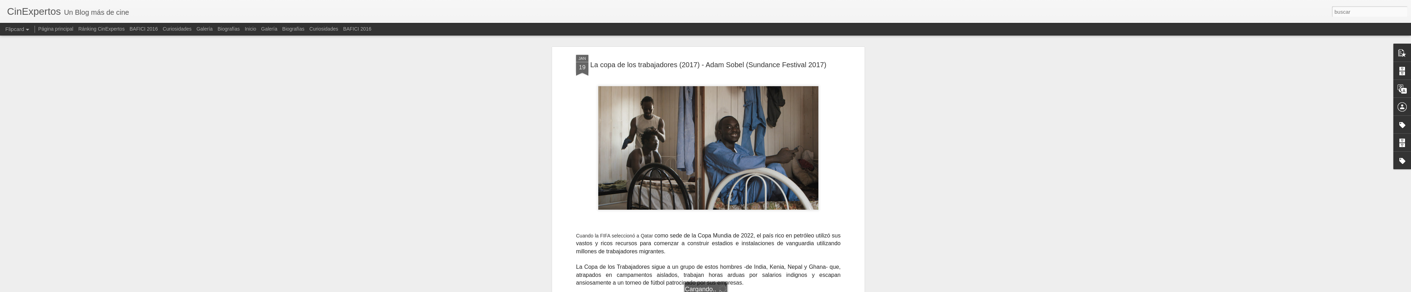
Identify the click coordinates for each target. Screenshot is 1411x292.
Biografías (229, 29)
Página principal (55, 29)
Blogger (742, 288)
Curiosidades (177, 29)
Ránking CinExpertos (101, 29)
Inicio (250, 29)
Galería (204, 29)
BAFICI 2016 (143, 29)
